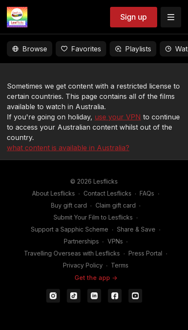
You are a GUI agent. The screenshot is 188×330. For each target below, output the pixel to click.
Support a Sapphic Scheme (69, 229)
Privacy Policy (83, 265)
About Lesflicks (53, 193)
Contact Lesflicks (107, 193)
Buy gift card (69, 205)
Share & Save (136, 229)
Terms (119, 265)
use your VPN (118, 117)
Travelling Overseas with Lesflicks (72, 253)
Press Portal (145, 253)
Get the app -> (96, 277)
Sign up (133, 16)
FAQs (147, 193)
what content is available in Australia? (68, 147)
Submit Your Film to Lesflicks (93, 217)
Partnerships (81, 241)
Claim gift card (115, 205)
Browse (29, 49)
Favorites (81, 49)
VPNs (115, 241)
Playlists (133, 49)
